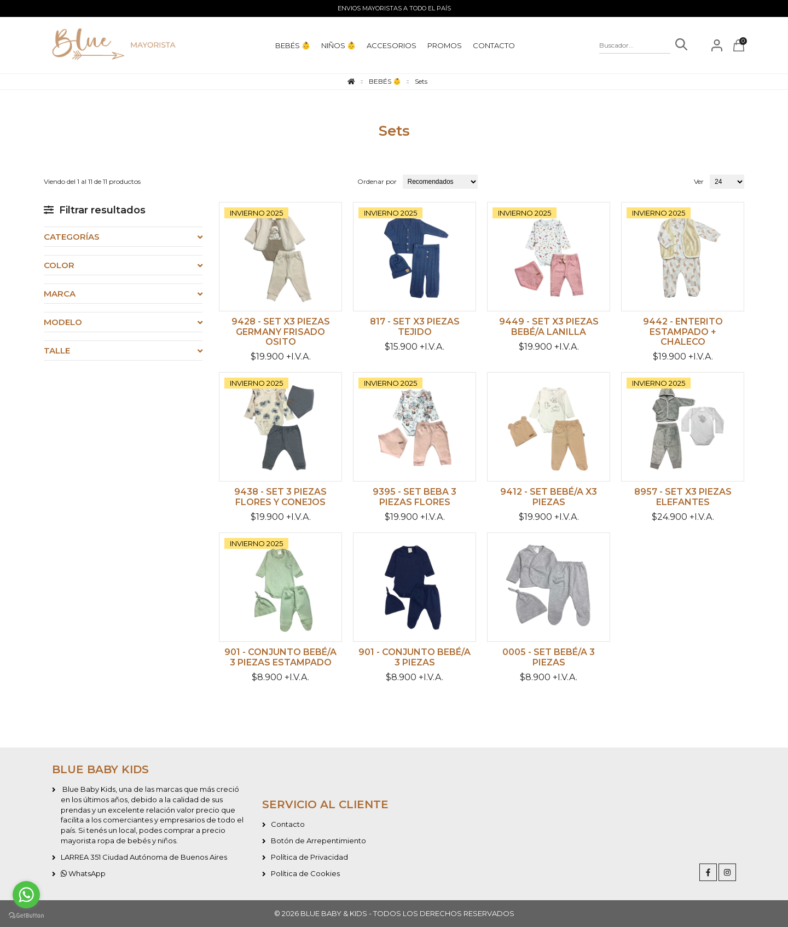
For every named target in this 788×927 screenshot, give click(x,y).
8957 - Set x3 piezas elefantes (683, 496)
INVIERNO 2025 (256, 212)
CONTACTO (494, 45)
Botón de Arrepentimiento (318, 840)
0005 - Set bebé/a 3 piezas (548, 657)
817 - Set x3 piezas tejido (415, 326)
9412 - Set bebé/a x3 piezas (548, 496)
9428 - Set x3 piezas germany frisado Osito (280, 331)
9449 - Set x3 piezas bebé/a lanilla (549, 326)
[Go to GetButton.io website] (26, 915)
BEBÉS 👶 (292, 45)
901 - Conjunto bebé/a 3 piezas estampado (280, 657)
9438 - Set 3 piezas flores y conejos (280, 496)
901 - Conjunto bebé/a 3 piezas (414, 657)
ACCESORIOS (391, 45)
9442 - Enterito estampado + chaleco (683, 331)
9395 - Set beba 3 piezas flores (414, 496)
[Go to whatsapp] (26, 894)
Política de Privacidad (309, 857)
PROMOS (444, 45)
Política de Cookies (305, 873)
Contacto (288, 824)
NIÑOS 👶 (338, 45)
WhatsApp (83, 873)
